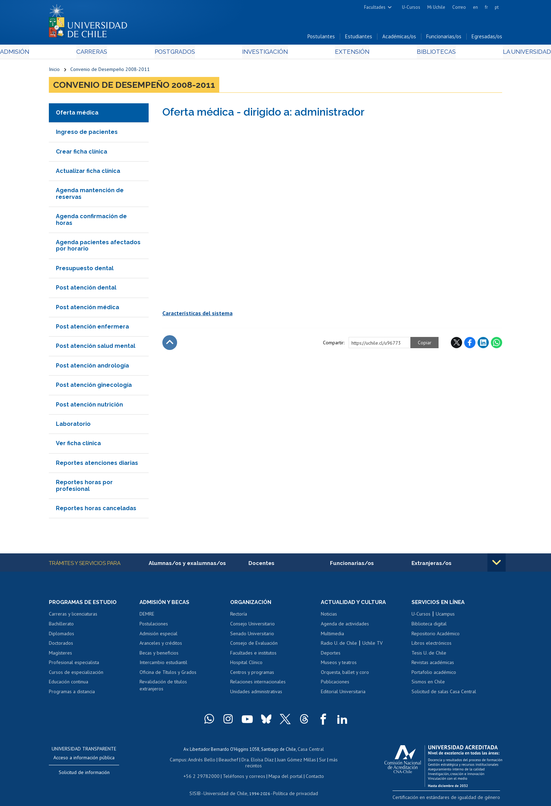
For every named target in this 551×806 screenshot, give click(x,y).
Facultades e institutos (253, 655)
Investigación (264, 53)
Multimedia (332, 635)
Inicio (54, 71)
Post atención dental (86, 289)
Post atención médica (87, 308)
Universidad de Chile (226, 787)
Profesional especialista (74, 664)
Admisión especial (158, 635)
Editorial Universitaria (343, 693)
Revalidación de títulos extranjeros (163, 687)
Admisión (64, 53)
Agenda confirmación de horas (91, 221)
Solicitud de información (84, 774)
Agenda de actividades (345, 626)
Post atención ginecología (94, 386)
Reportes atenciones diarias (97, 464)
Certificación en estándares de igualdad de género (452, 799)
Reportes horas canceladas (96, 509)
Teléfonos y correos (243, 770)
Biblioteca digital (429, 626)
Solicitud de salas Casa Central (443, 693)
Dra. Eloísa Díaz (248, 760)
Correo (459, 7)
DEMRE (147, 616)
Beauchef (221, 760)
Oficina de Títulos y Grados (168, 674)
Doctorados (61, 645)
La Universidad (476, 53)
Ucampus (445, 616)
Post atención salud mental (95, 347)
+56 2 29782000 (204, 770)
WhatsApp (496, 343)
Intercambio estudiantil (163, 664)
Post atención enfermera (92, 328)
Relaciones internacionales (258, 684)
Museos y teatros (339, 664)
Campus (173, 760)
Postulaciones (154, 626)
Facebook (469, 344)
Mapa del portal (281, 770)
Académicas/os (399, 38)
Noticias (329, 616)
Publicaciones (335, 684)
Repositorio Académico (435, 635)
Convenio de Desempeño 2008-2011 (110, 71)
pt (497, 7)
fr (486, 7)
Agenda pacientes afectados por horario (98, 247)
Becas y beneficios (159, 655)
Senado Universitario (252, 635)
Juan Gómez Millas (286, 760)
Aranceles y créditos (161, 645)
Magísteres (60, 655)
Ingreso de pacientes (87, 133)
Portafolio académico (433, 674)
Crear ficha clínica (81, 153)
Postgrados (191, 53)
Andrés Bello (195, 760)
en (475, 7)
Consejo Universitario (252, 626)
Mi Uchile (436, 7)
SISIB (198, 787)
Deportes (331, 655)
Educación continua (68, 684)
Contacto (309, 770)
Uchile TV (372, 645)
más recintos (330, 760)
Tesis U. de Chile (428, 655)
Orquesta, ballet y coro (345, 674)
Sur (311, 760)
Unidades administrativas (256, 693)
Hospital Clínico (246, 664)
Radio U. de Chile (339, 645)
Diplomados (61, 635)
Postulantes (321, 38)
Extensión (335, 53)
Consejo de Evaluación (254, 645)
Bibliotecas (401, 53)
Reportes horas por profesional (84, 487)
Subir (169, 344)
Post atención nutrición (89, 406)
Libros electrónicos (431, 645)
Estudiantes (358, 38)
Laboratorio (73, 425)
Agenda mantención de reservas (90, 195)
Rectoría (238, 616)
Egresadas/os (487, 38)
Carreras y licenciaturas (73, 616)
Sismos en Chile (428, 684)
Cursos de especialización (76, 674)
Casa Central (310, 751)
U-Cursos (411, 7)
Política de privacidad (293, 787)
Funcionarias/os (443, 38)
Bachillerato (61, 626)
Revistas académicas (432, 664)
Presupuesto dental (85, 269)
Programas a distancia (72, 693)
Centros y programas (252, 674)
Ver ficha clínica (78, 445)
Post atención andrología (92, 367)
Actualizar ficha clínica (88, 172)
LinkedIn (483, 344)
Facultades (374, 7)
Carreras (124, 53)
